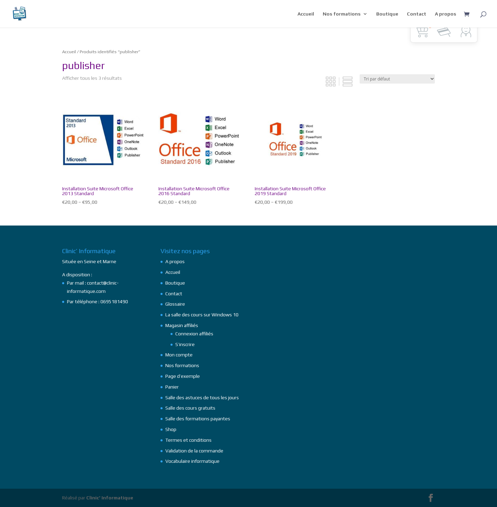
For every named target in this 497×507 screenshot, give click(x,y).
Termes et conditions (188, 440)
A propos (445, 14)
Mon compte (179, 354)
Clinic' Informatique (109, 497)
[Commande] (397, 79)
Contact (416, 14)
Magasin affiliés (181, 325)
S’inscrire (185, 344)
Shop (170, 429)
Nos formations (342, 14)
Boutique (387, 14)
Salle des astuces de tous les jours (202, 397)
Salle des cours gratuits (190, 408)
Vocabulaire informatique (192, 461)
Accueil (306, 14)
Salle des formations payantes (197, 418)
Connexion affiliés (194, 333)
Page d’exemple (182, 376)
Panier (172, 387)
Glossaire (175, 304)
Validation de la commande (194, 450)
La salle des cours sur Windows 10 (201, 314)
